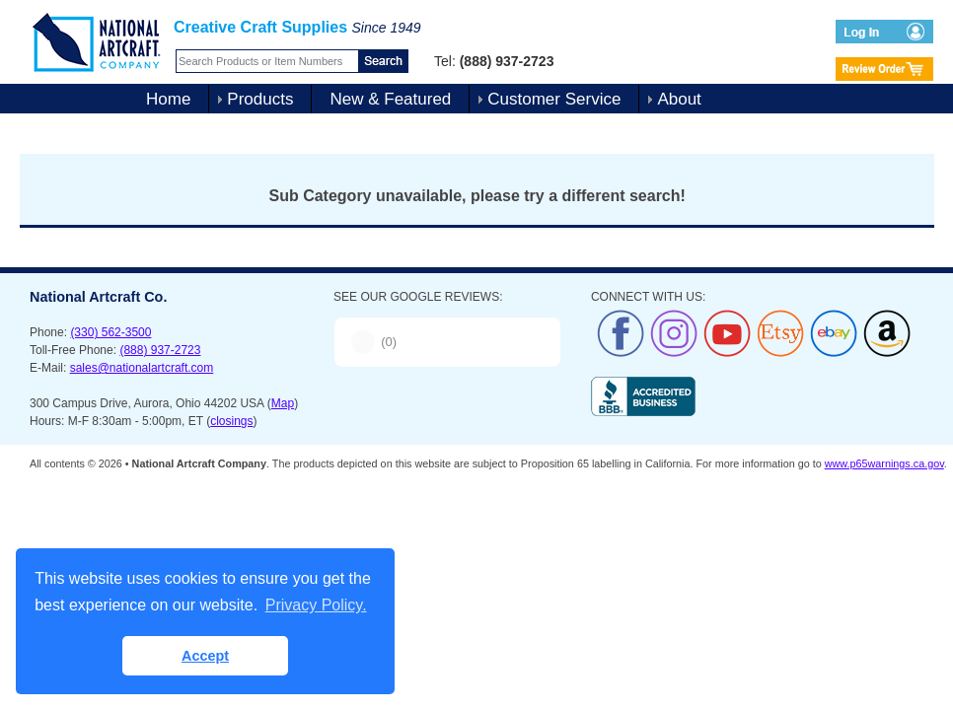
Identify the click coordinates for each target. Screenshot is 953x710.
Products (260, 99)
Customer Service (554, 99)
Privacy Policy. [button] (316, 605)
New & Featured (390, 99)
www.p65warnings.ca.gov (884, 463)
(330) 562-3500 (110, 332)
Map (282, 403)
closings (231, 421)
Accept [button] (205, 656)
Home (168, 99)
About (678, 99)
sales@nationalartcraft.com (142, 368)
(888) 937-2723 (159, 350)
